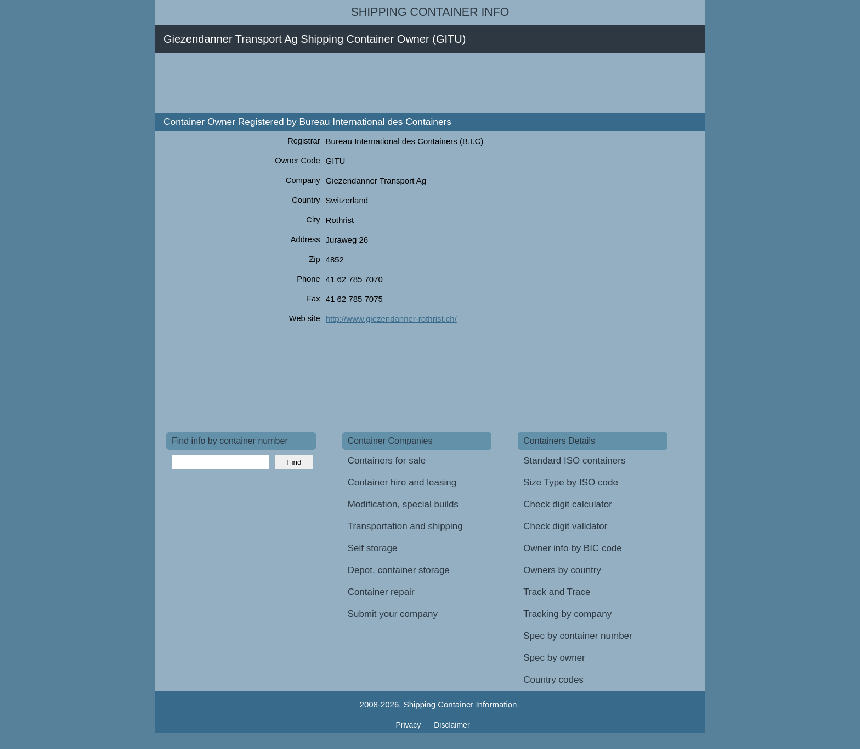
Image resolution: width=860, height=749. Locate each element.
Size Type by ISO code (570, 482)
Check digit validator (565, 526)
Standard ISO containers (574, 460)
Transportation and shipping (405, 526)
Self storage (373, 548)
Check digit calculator (567, 504)
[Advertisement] (365, 83)
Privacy (409, 725)
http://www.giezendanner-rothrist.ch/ (391, 318)
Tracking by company (567, 614)
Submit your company (393, 614)
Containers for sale (387, 460)
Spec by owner (554, 658)
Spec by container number (577, 636)
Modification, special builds (403, 504)
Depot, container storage (399, 570)
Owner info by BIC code (572, 548)
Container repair (381, 592)
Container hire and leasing (402, 482)
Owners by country (562, 570)
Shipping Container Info (430, 12)
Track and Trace (556, 592)
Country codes (553, 679)
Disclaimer (451, 725)
